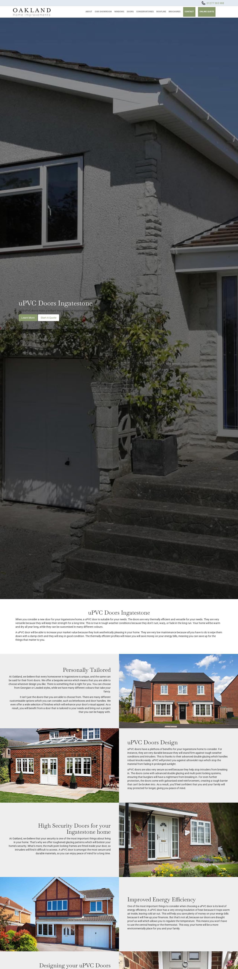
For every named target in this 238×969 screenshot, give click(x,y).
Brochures (175, 11)
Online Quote (207, 11)
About (89, 11)
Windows (119, 11)
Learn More (28, 317)
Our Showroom (103, 11)
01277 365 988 (215, 3)
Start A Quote (48, 317)
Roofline (161, 11)
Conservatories (145, 11)
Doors (130, 11)
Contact (189, 11)
